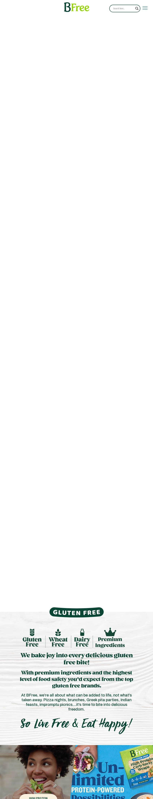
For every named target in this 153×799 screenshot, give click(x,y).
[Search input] (123, 8)
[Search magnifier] (136, 8)
